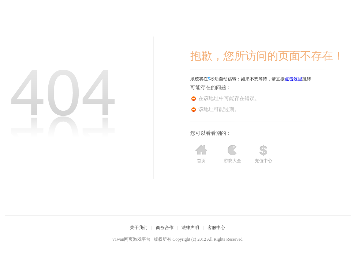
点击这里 (293, 78)
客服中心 (216, 227)
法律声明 (190, 227)
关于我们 (138, 227)
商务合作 (164, 227)
